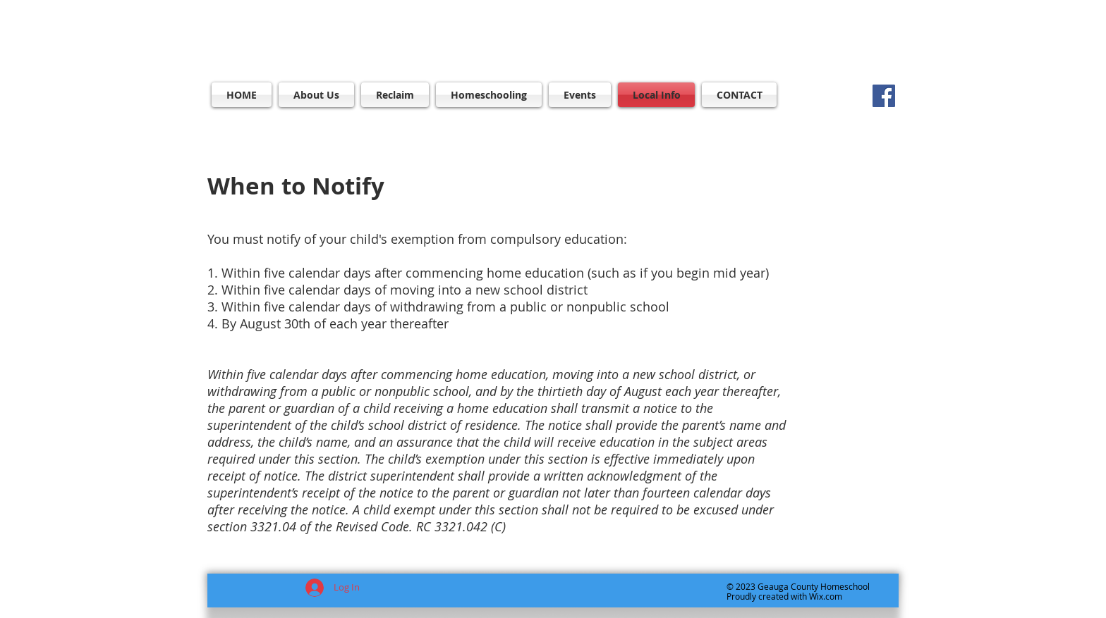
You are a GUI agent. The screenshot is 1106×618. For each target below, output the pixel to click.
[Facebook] (884, 96)
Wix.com (825, 596)
